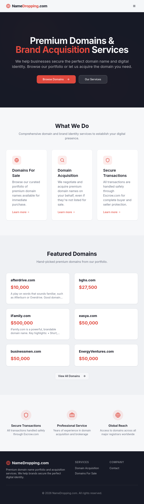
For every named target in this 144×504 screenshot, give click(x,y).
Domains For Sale (86, 473)
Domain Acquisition (87, 468)
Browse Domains (56, 79)
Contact (114, 468)
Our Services (93, 79)
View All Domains (72, 376)
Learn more (20, 212)
